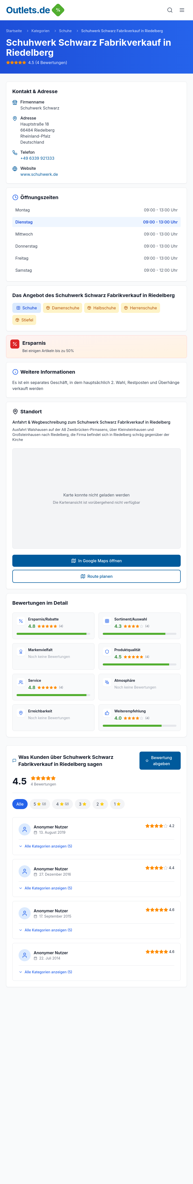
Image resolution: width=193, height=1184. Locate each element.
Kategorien (40, 31)
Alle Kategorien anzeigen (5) (45, 846)
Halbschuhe (101, 307)
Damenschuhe (62, 307)
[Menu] (182, 10)
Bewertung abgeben (159, 760)
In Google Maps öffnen (96, 560)
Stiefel (24, 319)
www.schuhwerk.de (39, 174)
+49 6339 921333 (37, 158)
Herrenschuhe (140, 307)
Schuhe (65, 31)
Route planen (96, 576)
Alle (20, 804)
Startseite (14, 31)
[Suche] (170, 10)
